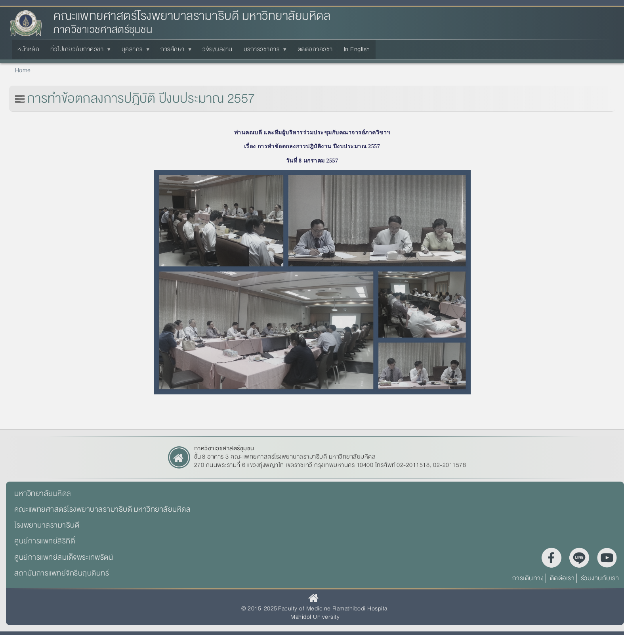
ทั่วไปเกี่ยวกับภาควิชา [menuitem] (78, 51)
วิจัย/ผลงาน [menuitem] (217, 49)
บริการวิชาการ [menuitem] (263, 51)
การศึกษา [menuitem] (174, 51)
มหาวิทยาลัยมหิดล (42, 493)
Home (23, 70)
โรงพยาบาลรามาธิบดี (46, 525)
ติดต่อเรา (562, 578)
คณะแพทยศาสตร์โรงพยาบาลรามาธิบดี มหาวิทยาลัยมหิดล (191, 16)
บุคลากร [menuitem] (133, 51)
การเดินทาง (528, 578)
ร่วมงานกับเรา (600, 578)
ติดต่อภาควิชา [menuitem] (315, 49)
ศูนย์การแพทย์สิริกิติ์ (44, 541)
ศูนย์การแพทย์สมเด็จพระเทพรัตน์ (63, 557)
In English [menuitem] (357, 49)
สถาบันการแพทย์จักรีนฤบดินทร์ (61, 573)
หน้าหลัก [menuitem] (28, 49)
